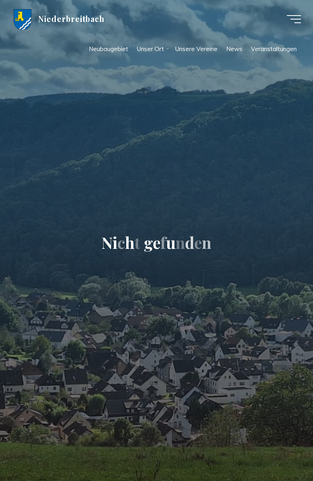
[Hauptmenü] (294, 19)
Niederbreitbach (71, 19)
